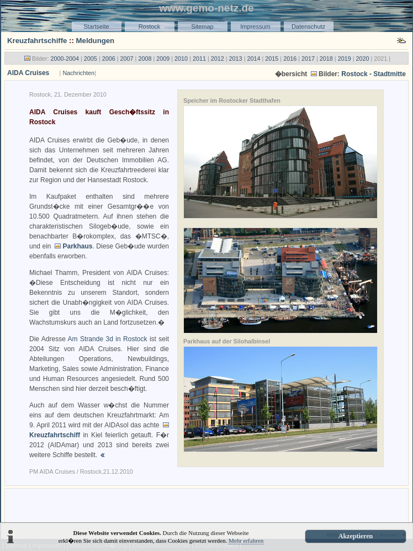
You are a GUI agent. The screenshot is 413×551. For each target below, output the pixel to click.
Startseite (96, 26)
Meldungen (95, 40)
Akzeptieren (355, 536)
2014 (253, 58)
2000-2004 (64, 58)
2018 (326, 58)
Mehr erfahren (246, 540)
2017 (308, 58)
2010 (181, 58)
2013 (235, 58)
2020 (362, 58)
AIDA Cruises (28, 73)
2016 (289, 58)
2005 (90, 58)
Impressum (255, 26)
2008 (144, 58)
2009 (163, 58)
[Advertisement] (206, 507)
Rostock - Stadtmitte (373, 74)
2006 (108, 58)
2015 (271, 58)
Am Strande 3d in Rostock (107, 339)
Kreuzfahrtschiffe (37, 40)
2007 (127, 58)
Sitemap (202, 26)
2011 (199, 58)
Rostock (150, 26)
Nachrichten (78, 73)
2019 (344, 58)
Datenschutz (308, 26)
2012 (217, 58)
